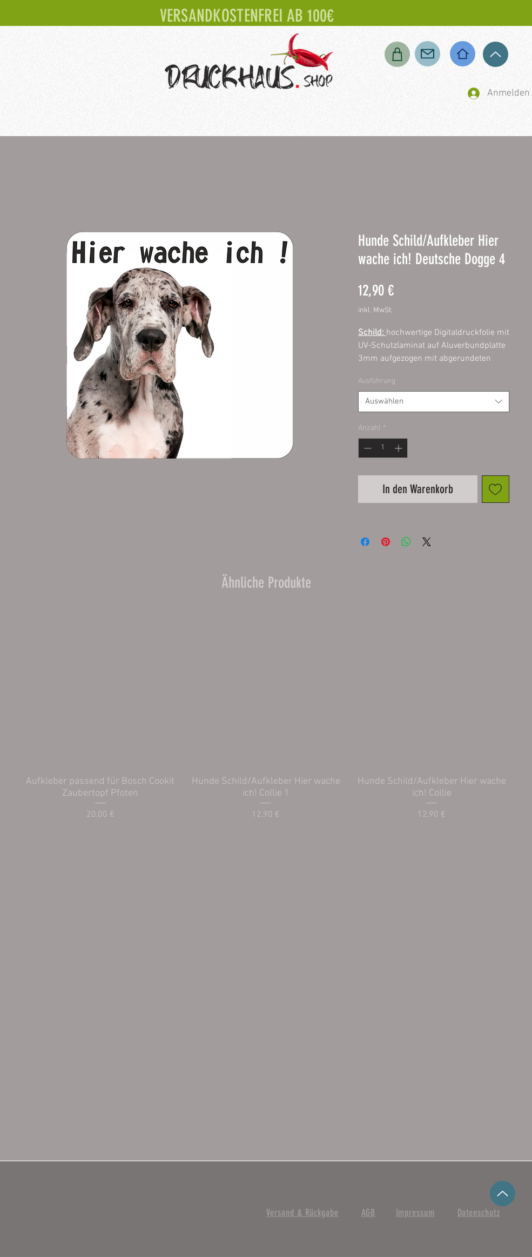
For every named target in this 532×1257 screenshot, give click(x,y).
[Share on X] (426, 541)
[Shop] (397, 54)
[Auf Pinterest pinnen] (385, 541)
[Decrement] (366, 448)
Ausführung (376, 381)
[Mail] (427, 53)
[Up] (495, 54)
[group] (266, 724)
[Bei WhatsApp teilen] (406, 541)
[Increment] (399, 448)
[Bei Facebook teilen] (365, 541)
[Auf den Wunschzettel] (495, 489)
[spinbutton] (383, 448)
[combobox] (433, 401)
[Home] (462, 53)
